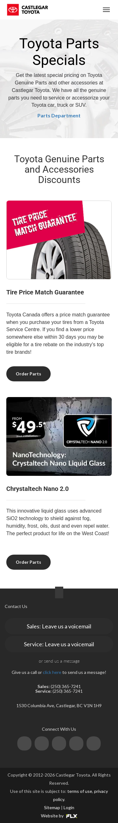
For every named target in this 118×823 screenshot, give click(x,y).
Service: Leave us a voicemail (59, 644)
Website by (59, 815)
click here (52, 672)
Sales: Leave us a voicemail (59, 626)
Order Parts (28, 373)
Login (69, 807)
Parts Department (59, 115)
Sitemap (52, 807)
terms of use (79, 791)
